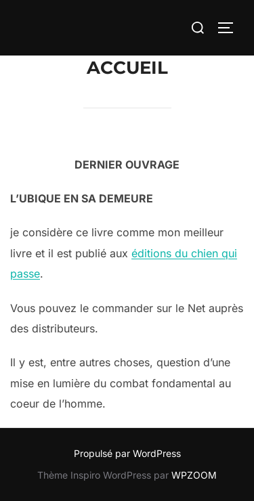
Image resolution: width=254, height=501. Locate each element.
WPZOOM (194, 475)
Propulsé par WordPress (127, 453)
